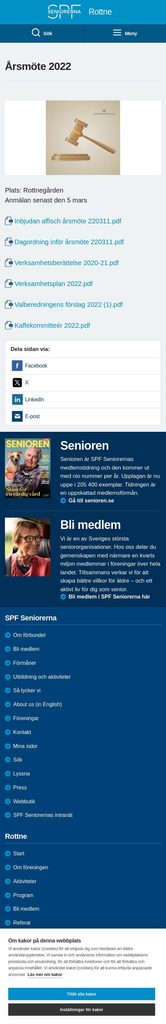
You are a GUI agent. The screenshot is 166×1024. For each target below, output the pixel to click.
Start (18, 853)
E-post (32, 416)
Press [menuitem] (20, 787)
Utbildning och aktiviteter (42, 677)
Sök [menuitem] (41, 33)
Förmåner (24, 663)
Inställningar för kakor (81, 1009)
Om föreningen (30, 867)
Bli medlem (26, 649)
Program (23, 895)
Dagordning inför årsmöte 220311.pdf (69, 242)
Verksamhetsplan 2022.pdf (54, 283)
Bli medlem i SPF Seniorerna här (109, 596)
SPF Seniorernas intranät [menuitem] (43, 815)
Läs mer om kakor (45, 974)
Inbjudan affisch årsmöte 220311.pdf (68, 221)
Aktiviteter (24, 881)
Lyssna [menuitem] (21, 773)
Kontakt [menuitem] (22, 732)
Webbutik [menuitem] (24, 801)
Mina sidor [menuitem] (25, 746)
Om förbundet (29, 635)
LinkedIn (34, 399)
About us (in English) (37, 704)
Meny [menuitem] (124, 33)
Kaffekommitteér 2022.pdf (52, 325)
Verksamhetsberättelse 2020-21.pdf (67, 262)
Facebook (36, 366)
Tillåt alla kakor (82, 994)
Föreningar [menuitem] (26, 718)
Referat (21, 923)
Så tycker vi (27, 690)
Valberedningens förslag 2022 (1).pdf (69, 304)
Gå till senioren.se (91, 500)
